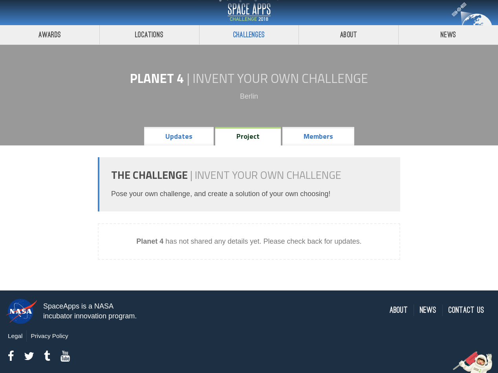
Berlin (249, 96)
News (448, 34)
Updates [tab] (178, 136)
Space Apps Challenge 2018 (249, 12)
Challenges (249, 34)
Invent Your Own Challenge (280, 78)
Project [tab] (248, 136)
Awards (49, 34)
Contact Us (466, 310)
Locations (149, 34)
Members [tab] (318, 136)
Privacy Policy (49, 336)
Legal (15, 336)
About (348, 34)
